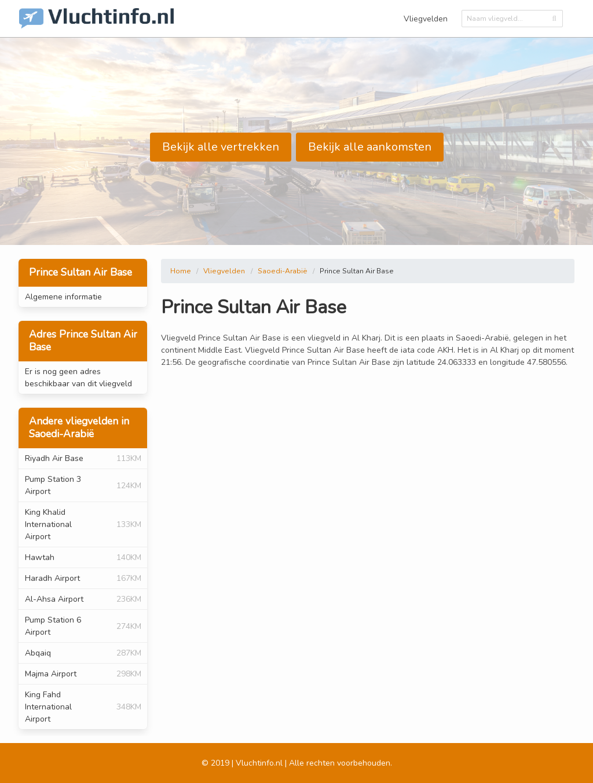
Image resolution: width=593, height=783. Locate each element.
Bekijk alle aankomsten (369, 147)
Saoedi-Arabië (283, 271)
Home (180, 271)
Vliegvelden (426, 18)
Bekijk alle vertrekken (220, 147)
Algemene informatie (63, 296)
